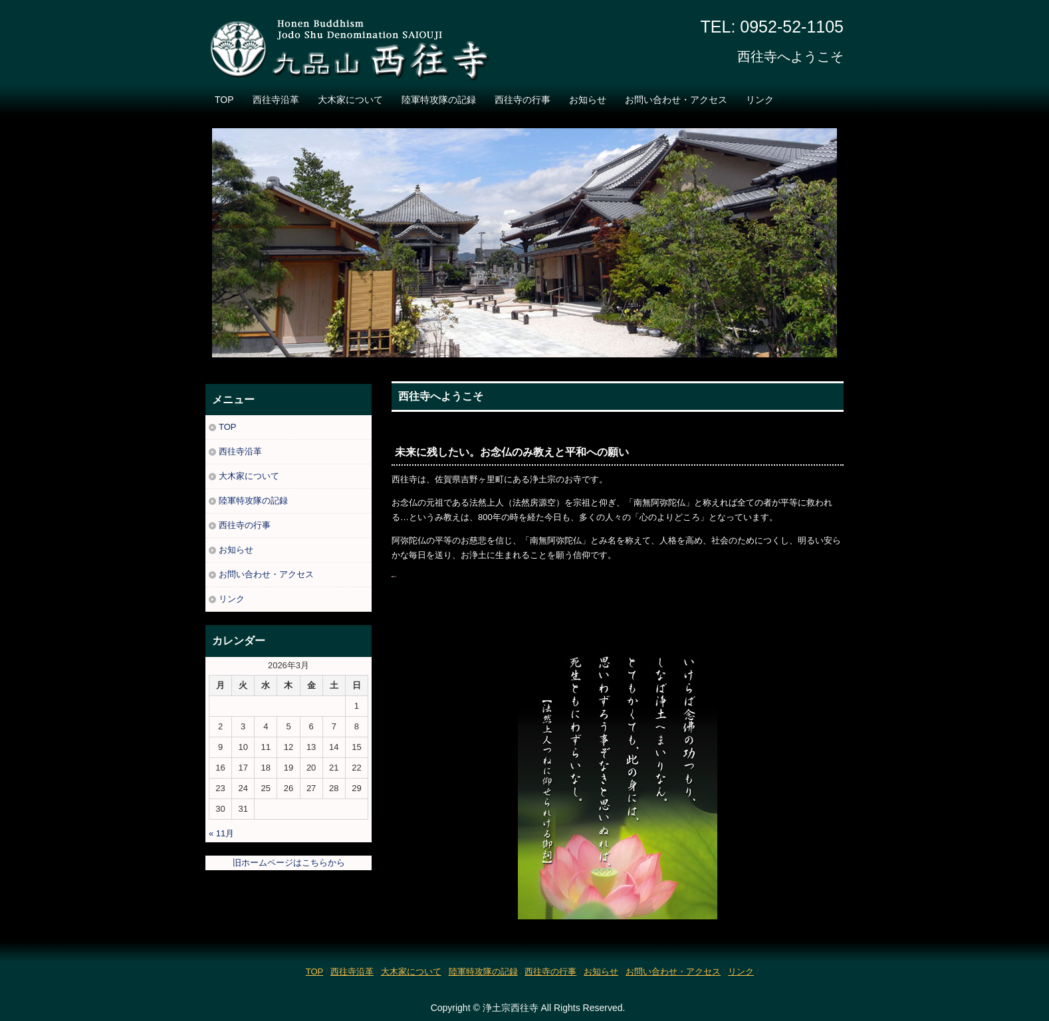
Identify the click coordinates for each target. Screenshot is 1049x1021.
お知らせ (587, 99)
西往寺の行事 (522, 99)
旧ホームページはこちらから (289, 863)
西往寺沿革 (276, 99)
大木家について (350, 99)
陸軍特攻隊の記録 (439, 99)
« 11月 (221, 833)
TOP (224, 99)
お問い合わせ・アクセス (676, 99)
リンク (760, 99)
